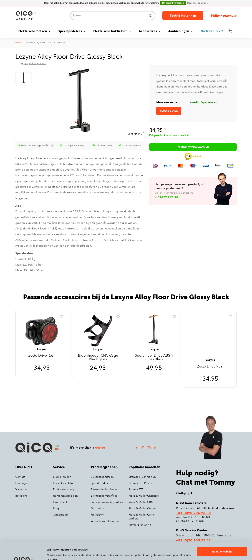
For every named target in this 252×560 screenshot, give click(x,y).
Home (18, 42)
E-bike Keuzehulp (223, 15)
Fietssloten (97, 514)
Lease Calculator (63, 483)
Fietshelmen (98, 508)
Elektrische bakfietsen (112, 31)
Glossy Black (169, 110)
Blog (56, 508)
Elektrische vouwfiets (104, 496)
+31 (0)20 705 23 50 (193, 513)
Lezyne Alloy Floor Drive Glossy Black (45, 42)
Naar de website (222, 535)
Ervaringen (22, 483)
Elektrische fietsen (34, 31)
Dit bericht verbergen (173, 3)
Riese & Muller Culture (142, 508)
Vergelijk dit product (35, 63)
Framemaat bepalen (65, 496)
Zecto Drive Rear (41, 356)
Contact (20, 477)
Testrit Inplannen (183, 15)
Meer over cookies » (197, 3)
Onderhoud (60, 514)
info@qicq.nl (175, 192)
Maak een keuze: (167, 102)
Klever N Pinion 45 (139, 525)
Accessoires (150, 31)
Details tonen (55, 552)
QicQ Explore (211, 31)
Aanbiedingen (180, 31)
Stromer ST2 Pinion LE (142, 477)
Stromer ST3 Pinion (140, 483)
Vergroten (135, 134)
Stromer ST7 (135, 489)
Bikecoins (21, 496)
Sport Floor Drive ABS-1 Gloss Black (154, 357)
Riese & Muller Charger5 (143, 496)
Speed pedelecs (72, 31)
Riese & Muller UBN (140, 502)
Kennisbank (60, 502)
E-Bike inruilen (62, 477)
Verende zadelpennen (105, 521)
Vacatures (21, 489)
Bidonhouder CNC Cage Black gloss (98, 357)
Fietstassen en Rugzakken (107, 502)
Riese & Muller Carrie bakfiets (141, 516)
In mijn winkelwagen (193, 147)
